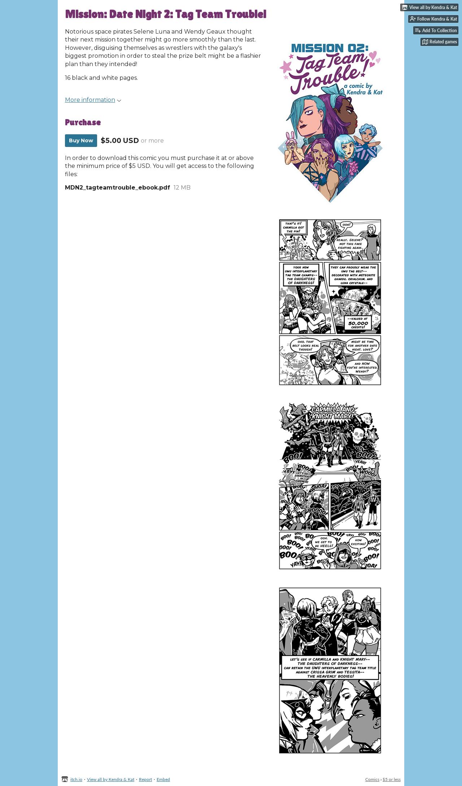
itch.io (76, 779)
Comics (372, 779)
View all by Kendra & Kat (110, 779)
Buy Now (81, 140)
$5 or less (392, 779)
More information (93, 99)
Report (145, 779)
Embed (163, 779)
